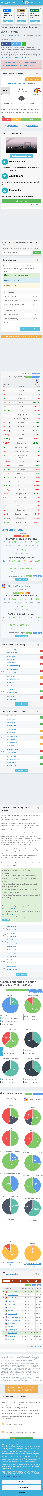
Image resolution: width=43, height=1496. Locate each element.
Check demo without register (21, 156)
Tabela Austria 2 (12, 1274)
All (29, 373)
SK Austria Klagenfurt (14, 1320)
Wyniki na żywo (32, 126)
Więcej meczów (21, 704)
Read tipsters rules (35, 204)
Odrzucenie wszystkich (21, 1487)
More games (21, 974)
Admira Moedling (13, 1298)
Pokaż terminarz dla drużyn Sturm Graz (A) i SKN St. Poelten (21, 1388)
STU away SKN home (35, 992)
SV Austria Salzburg (14, 1317)
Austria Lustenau (13, 1295)
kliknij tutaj (6, 919)
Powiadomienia (33, 79)
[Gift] (22, 2)
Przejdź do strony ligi (34, 1346)
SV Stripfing (11, 1339)
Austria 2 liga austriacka (17, 83)
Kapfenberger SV (13, 1330)
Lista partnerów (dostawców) (11, 1477)
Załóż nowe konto (21, 201)
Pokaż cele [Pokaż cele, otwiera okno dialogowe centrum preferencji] (21, 1493)
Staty (12, 530)
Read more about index (31, 329)
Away (38, 376)
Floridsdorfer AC (12, 1301)
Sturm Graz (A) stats (9, 909)
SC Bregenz (11, 1336)
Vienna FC (11, 1310)
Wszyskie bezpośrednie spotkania (17, 989)
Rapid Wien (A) (12, 1323)
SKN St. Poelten (12, 1291)
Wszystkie (28, 376)
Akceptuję (21, 1482)
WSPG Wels (11, 1326)
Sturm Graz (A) (12, 1333)
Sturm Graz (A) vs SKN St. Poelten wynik (15, 57)
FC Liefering (11, 1304)
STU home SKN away (35, 989)
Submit (36, 252)
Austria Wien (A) (12, 1314)
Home (2, 36)
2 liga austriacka (12, 126)
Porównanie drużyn (13, 36)
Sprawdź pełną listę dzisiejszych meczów (21, 336)
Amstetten (11, 1307)
